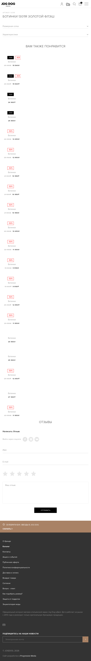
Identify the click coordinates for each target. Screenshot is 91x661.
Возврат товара (9, 578)
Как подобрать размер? (12, 594)
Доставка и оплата (10, 573)
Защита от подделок (11, 599)
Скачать (7, 529)
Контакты (7, 552)
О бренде (7, 541)
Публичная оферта (11, 562)
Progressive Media (28, 656)
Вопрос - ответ (9, 588)
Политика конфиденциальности (16, 567)
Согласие (7, 583)
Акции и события (10, 557)
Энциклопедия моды (11, 604)
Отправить (45, 510)
